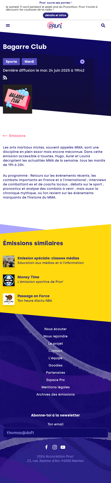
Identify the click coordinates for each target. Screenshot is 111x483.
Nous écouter (55, 329)
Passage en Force (33, 296)
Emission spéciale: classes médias (48, 258)
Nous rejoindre (55, 336)
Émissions (14, 136)
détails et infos (55, 15)
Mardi (29, 62)
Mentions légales (55, 387)
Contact (55, 351)
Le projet (55, 344)
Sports (11, 62)
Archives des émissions (55, 394)
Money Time (28, 277)
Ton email (55, 424)
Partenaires (55, 373)
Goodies (56, 365)
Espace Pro (55, 380)
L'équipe (55, 358)
